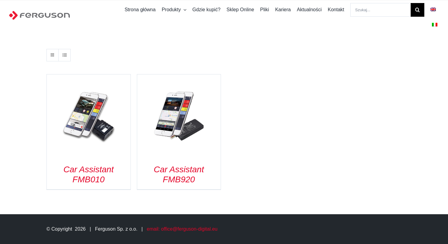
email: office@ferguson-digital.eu (182, 229)
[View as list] (64, 55)
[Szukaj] (417, 10)
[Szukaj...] (380, 10)
